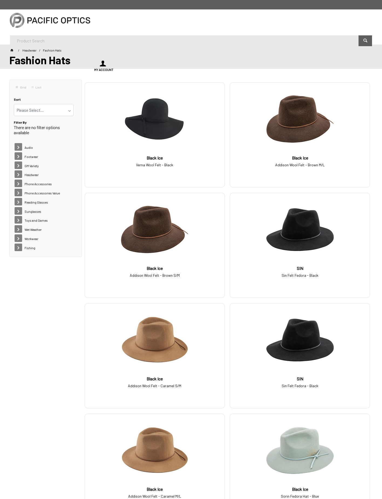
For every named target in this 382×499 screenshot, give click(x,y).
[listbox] (44, 110)
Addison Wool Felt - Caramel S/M (118, 262)
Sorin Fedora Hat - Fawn (336, 367)
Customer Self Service (90, 480)
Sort (17, 99)
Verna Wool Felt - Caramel (264, 367)
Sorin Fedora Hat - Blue (336, 262)
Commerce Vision (127, 480)
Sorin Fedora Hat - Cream (191, 367)
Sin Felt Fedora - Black (336, 156)
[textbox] (176, 21)
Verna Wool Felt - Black (118, 156)
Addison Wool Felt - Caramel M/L (263, 262)
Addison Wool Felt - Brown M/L (191, 156)
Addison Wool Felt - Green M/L (118, 367)
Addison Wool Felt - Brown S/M (263, 156)
